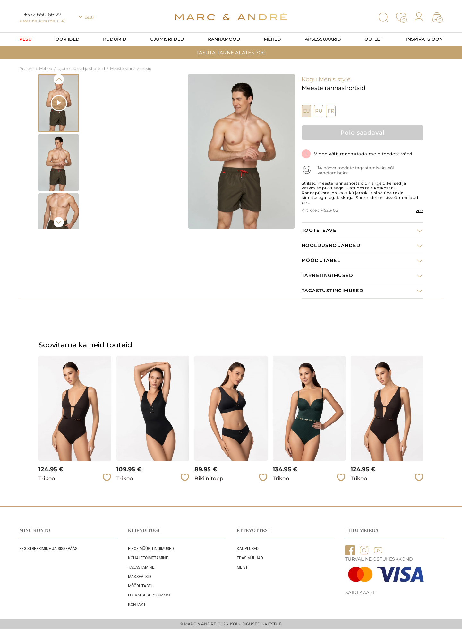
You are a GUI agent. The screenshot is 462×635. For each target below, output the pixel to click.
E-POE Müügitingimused (151, 548)
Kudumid (114, 39)
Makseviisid (139, 576)
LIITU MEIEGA (362, 530)
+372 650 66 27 (42, 15)
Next (59, 222)
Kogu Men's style (326, 79)
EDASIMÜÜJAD (250, 558)
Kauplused (248, 548)
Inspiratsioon (424, 39)
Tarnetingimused (327, 275)
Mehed (272, 39)
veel (420, 210)
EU (306, 111)
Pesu (25, 39)
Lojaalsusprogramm (149, 595)
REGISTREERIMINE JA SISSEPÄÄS (48, 548)
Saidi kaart (360, 592)
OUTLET (373, 39)
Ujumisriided (167, 39)
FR (331, 111)
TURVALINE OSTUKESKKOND (379, 558)
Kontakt (137, 604)
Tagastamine (141, 567)
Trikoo (46, 478)
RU (318, 111)
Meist (242, 567)
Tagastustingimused (333, 290)
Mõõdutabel (140, 586)
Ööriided (68, 39)
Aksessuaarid (323, 39)
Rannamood (224, 39)
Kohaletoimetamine (148, 558)
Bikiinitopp (208, 478)
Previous (59, 79)
